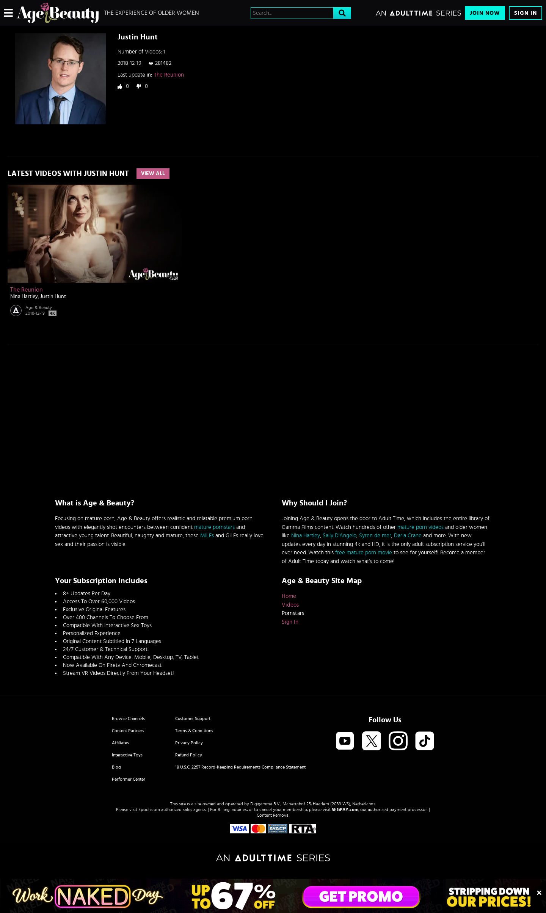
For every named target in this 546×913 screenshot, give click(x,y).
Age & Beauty (38, 307)
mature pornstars (214, 527)
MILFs (207, 535)
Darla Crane (408, 535)
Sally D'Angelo (339, 535)
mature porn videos (420, 527)
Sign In (525, 13)
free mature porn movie (363, 552)
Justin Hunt (53, 296)
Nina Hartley (24, 296)
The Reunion (169, 75)
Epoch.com (149, 809)
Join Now (485, 13)
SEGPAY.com (345, 809)
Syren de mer (375, 535)
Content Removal (273, 815)
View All (153, 173)
